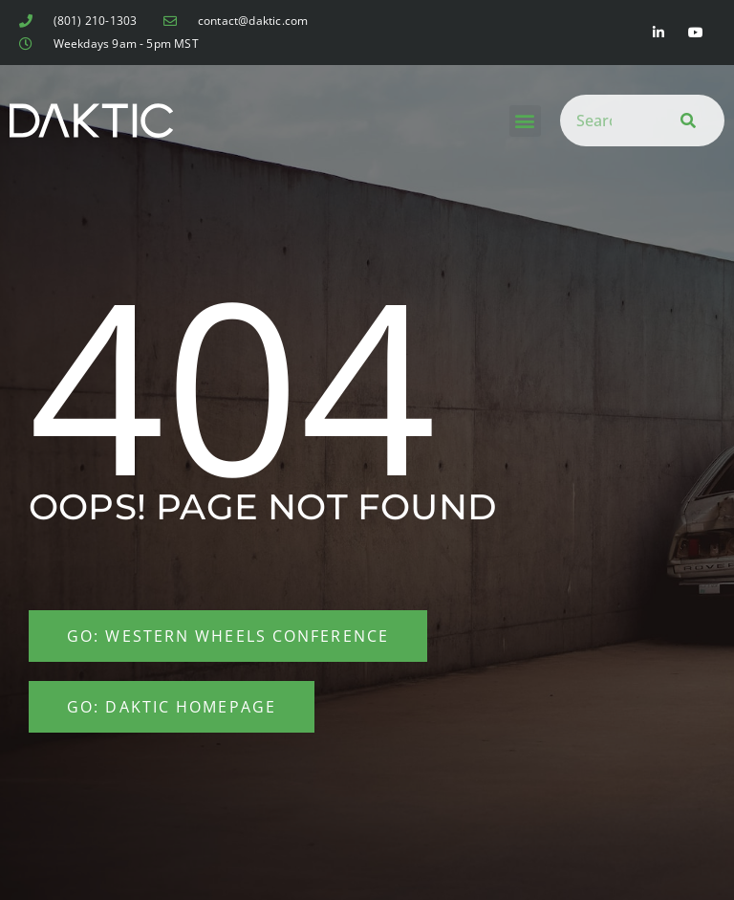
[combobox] (601, 120)
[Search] (683, 120)
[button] (525, 121)
